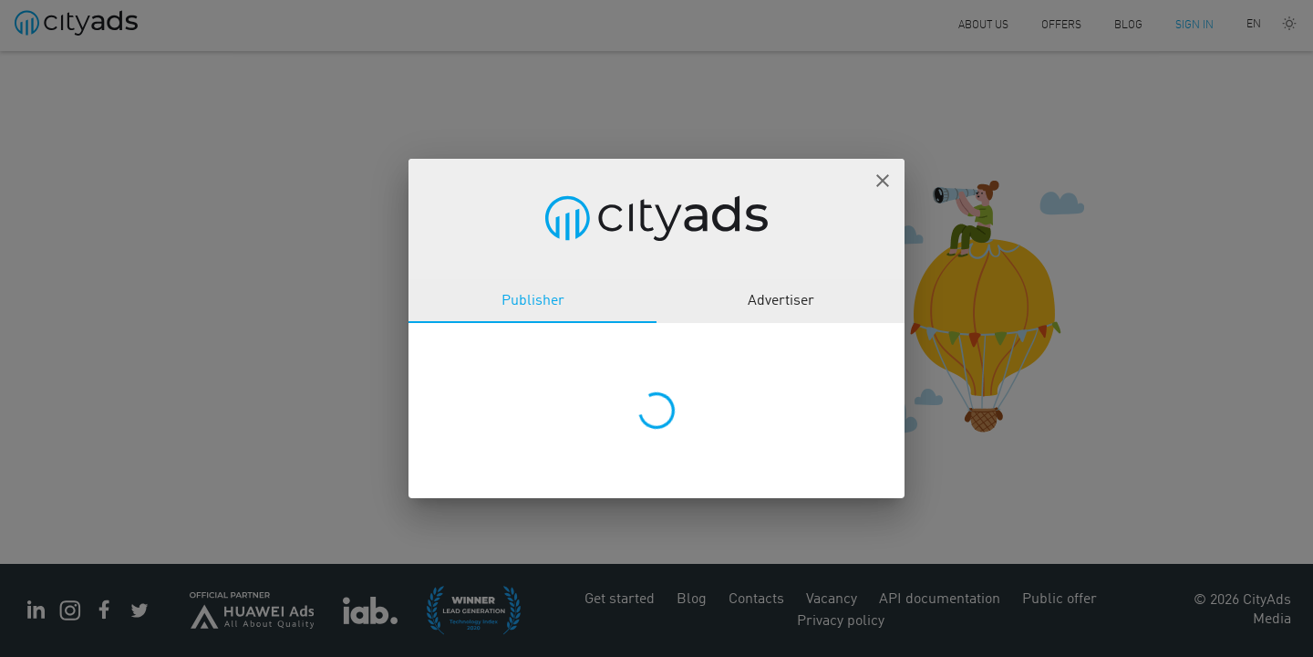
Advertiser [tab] (781, 301)
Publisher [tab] (532, 301)
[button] (883, 181)
